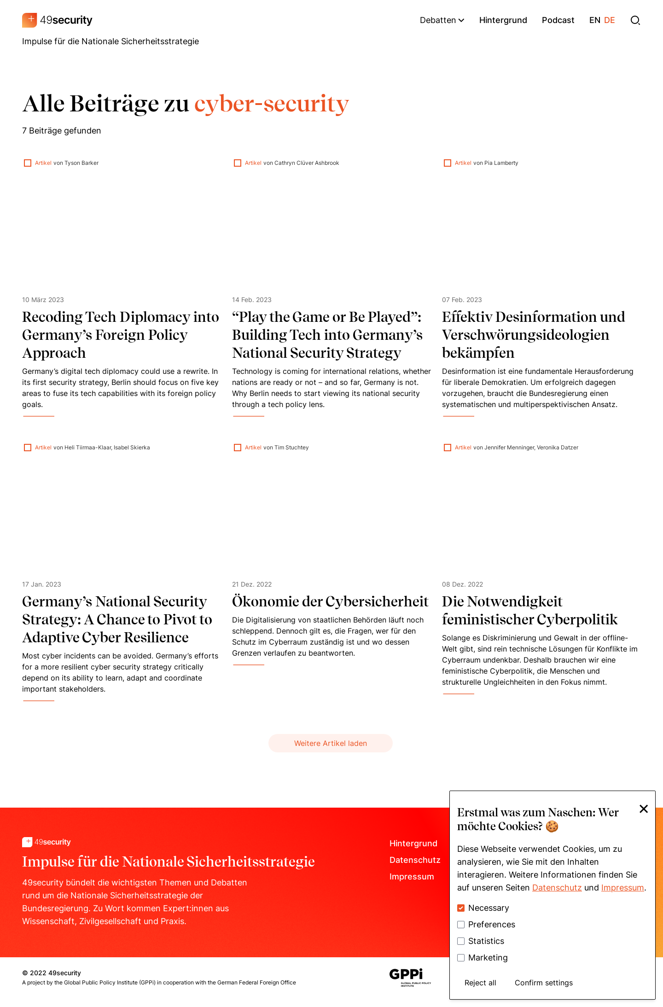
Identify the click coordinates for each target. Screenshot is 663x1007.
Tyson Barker (81, 162)
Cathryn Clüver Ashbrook (306, 162)
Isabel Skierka (132, 447)
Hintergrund (413, 843)
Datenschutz (415, 860)
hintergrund (503, 20)
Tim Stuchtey (291, 447)
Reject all (480, 982)
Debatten (442, 20)
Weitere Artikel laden (330, 743)
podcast (558, 20)
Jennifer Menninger (509, 447)
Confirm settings (544, 982)
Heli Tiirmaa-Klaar (87, 447)
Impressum (412, 876)
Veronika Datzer (557, 447)
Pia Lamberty (501, 162)
